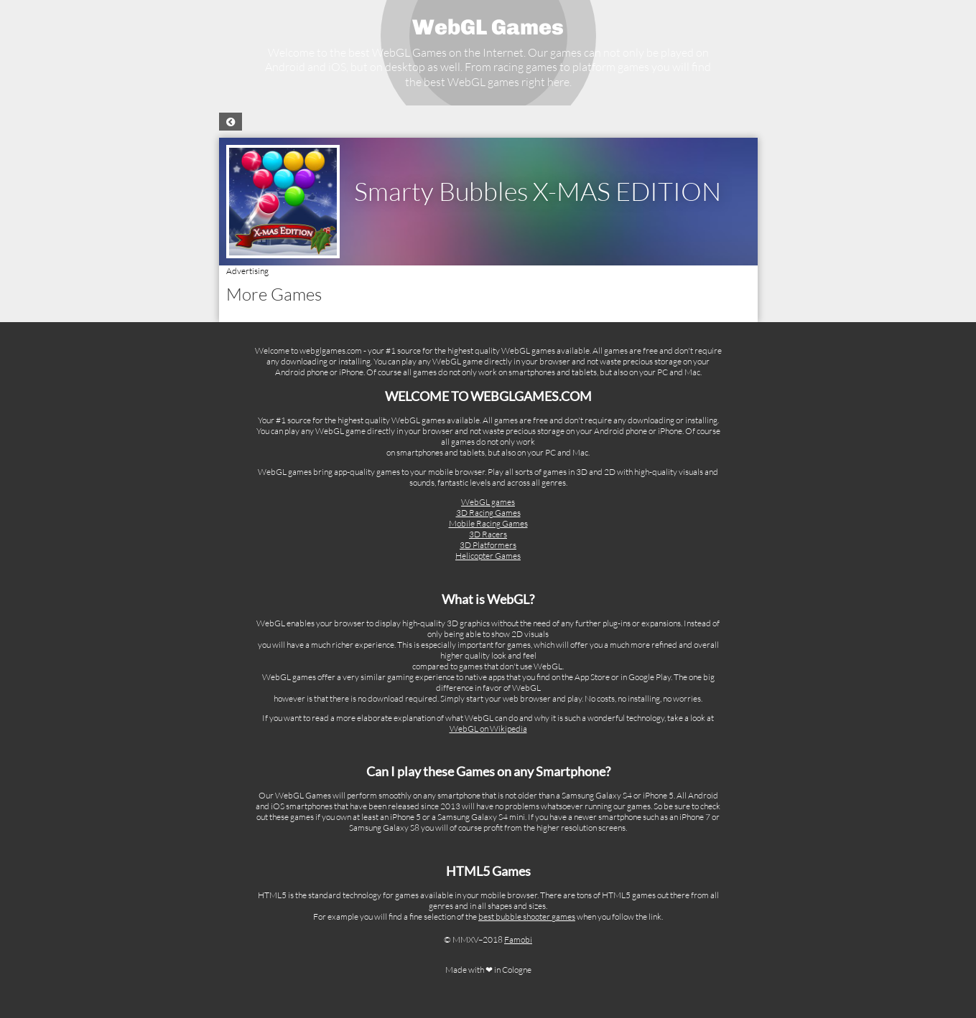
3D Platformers (488, 544)
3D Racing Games (488, 512)
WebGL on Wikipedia (488, 728)
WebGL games (488, 501)
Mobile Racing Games (488, 523)
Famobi (518, 939)
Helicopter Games (488, 555)
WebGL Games (488, 27)
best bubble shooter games (526, 916)
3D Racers (488, 534)
